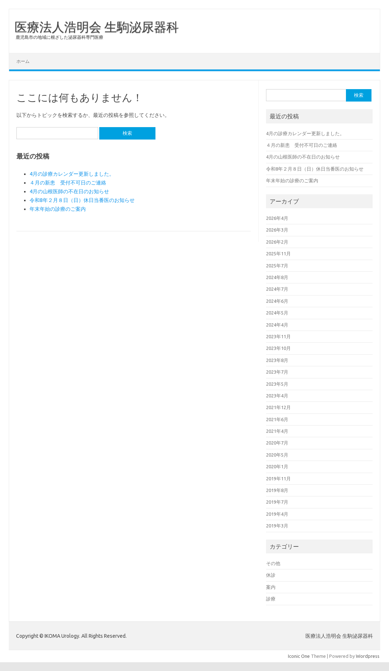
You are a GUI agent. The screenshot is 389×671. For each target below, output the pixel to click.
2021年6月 (277, 419)
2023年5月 (277, 383)
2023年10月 (278, 348)
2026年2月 (277, 241)
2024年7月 (277, 288)
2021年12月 (278, 407)
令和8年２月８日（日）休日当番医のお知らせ (82, 200)
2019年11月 (278, 478)
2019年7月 (277, 501)
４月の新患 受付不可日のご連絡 (68, 183)
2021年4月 (277, 431)
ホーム (23, 61)
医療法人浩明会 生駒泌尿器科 (97, 27)
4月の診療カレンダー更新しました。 (72, 174)
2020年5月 (277, 454)
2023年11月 (278, 336)
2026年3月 (277, 229)
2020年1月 (277, 466)
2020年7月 (277, 442)
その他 (273, 563)
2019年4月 (277, 513)
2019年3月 (277, 525)
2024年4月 (277, 324)
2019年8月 (277, 490)
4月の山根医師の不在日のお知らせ (69, 191)
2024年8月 (277, 277)
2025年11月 (278, 253)
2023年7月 (277, 371)
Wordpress (368, 656)
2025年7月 (277, 265)
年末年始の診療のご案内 (58, 209)
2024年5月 (277, 312)
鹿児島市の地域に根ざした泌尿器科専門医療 (59, 37)
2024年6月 (277, 301)
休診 (271, 574)
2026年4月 (277, 218)
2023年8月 (277, 360)
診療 (271, 598)
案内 (271, 587)
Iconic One (299, 656)
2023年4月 (277, 395)
